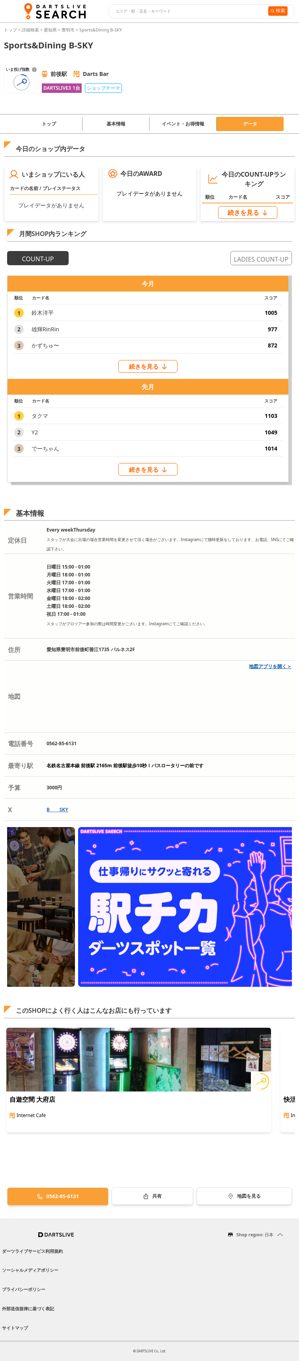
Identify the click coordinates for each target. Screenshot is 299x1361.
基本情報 (116, 123)
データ (250, 123)
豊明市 (68, 30)
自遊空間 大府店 (32, 1099)
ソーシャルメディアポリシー (30, 1270)
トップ (11, 30)
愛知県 (50, 30)
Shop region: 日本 (254, 1234)
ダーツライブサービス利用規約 (32, 1251)
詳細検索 (31, 30)
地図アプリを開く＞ (270, 666)
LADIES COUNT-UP (261, 259)
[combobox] (188, 11)
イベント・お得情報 (183, 123)
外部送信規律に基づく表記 (28, 1308)
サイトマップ (15, 1328)
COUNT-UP (38, 259)
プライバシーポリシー (23, 1289)
